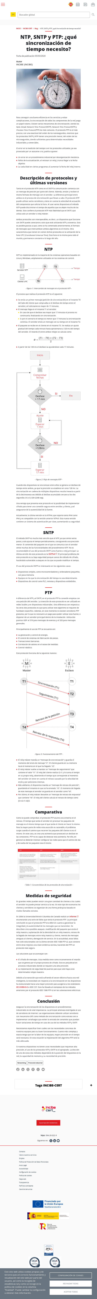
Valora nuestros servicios (28, 1155)
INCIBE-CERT (27, 28)
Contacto (22, 1152)
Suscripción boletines (48, 1123)
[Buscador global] (54, 15)
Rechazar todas (70, 1283)
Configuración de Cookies (70, 1275)
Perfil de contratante (26, 1186)
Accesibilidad (23, 1169)
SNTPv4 (51, 554)
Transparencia (24, 1182)
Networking (21, 1063)
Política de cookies (25, 1175)
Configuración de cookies (27, 1172)
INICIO (18, 28)
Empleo (21, 1158)
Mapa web (22, 1179)
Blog (36, 28)
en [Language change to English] (13, 14)
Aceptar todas (71, 1292)
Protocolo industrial (35, 1063)
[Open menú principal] (2, 4)
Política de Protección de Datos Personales (33, 1162)
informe (72, 916)
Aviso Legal (23, 1165)
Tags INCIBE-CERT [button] (48, 1085)
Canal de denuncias (25, 1189)
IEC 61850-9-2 (22, 987)
